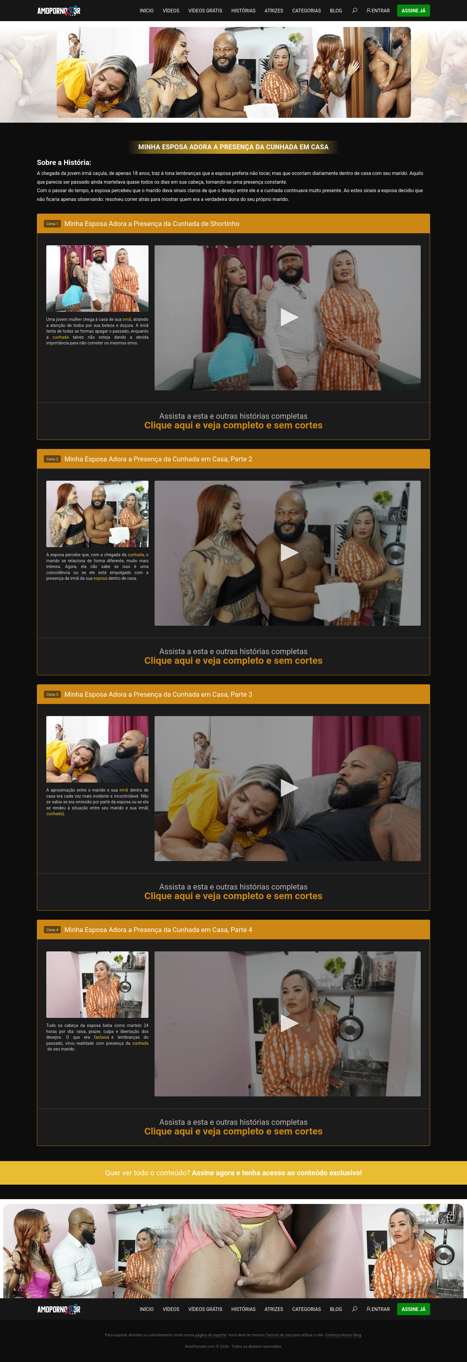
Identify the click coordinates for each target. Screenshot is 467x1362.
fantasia (103, 1037)
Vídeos (171, 11)
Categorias (306, 11)
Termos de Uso (279, 1335)
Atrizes (274, 11)
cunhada (61, 337)
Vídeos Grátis (205, 11)
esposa (100, 578)
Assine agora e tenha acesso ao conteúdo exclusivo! (277, 1173)
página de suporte (210, 1335)
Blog (336, 11)
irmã (126, 319)
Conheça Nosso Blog (343, 1335)
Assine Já (414, 11)
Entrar (377, 11)
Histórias (243, 11)
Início (147, 11)
